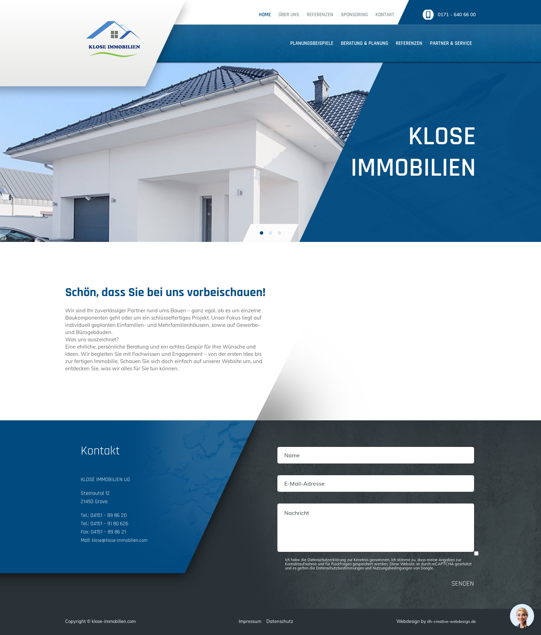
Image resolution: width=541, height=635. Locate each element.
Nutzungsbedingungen (392, 568)
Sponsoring (345, 14)
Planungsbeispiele (311, 43)
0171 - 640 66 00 (455, 14)
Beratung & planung (364, 43)
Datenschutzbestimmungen (340, 568)
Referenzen (310, 14)
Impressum (247, 621)
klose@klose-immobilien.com (123, 540)
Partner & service (451, 43)
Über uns (279, 14)
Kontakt (375, 14)
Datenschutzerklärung (326, 559)
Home (255, 14)
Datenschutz (276, 621)
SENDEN (462, 583)
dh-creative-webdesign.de (448, 621)
